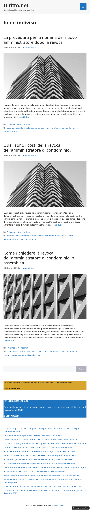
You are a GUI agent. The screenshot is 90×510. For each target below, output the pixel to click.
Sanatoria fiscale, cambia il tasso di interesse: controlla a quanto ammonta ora (40, 455)
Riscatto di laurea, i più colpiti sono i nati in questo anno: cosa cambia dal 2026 (40, 439)
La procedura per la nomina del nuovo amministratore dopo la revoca (40, 40)
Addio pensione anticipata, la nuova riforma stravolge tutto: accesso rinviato (39, 451)
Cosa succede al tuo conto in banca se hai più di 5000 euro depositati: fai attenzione (43, 486)
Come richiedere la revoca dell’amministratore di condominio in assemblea (39, 258)
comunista (8, 355)
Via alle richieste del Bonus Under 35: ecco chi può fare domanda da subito (38, 447)
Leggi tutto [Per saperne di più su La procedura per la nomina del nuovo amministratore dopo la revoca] (24, 117)
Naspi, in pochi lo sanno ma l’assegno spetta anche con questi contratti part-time (41, 475)
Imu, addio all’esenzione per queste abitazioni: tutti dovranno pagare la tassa (39, 463)
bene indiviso (37, 128)
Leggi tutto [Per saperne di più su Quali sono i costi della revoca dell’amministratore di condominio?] (57, 224)
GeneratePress (58, 505)
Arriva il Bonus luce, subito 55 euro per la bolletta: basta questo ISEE (35, 471)
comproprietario (52, 128)
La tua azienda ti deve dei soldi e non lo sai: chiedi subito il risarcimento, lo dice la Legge (45, 467)
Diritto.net (16, 5)
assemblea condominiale (18, 128)
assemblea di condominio (19, 235)
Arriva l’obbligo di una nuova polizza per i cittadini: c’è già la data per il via (38, 459)
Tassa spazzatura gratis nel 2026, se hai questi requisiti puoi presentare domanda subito (45, 443)
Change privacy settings (81, 508)
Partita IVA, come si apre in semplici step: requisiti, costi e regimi (34, 435)
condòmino (50, 235)
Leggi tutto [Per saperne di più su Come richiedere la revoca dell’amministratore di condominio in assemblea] (9, 340)
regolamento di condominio (27, 355)
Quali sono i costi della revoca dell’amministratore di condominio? (37, 147)
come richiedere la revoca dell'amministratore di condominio (48, 351)
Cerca (81, 369)
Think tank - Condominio (18, 124)
